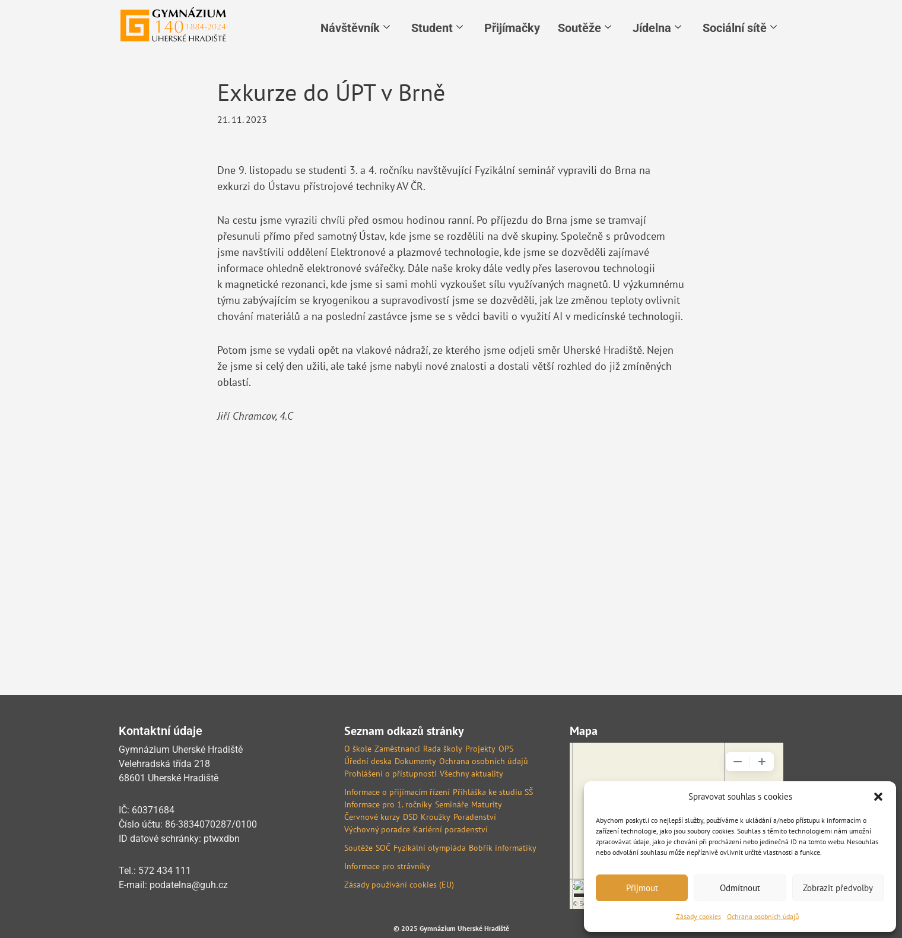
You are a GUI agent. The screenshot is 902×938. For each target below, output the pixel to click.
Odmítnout (740, 887)
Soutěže (584, 28)
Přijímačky (512, 28)
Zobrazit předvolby (838, 887)
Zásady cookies (698, 916)
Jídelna (657, 28)
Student (437, 28)
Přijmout (642, 887)
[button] (878, 797)
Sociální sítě (740, 28)
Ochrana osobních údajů (763, 916)
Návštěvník (355, 28)
